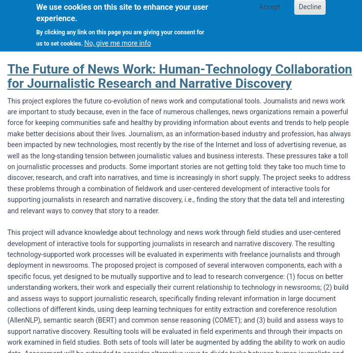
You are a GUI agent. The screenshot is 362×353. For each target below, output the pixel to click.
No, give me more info (117, 38)
